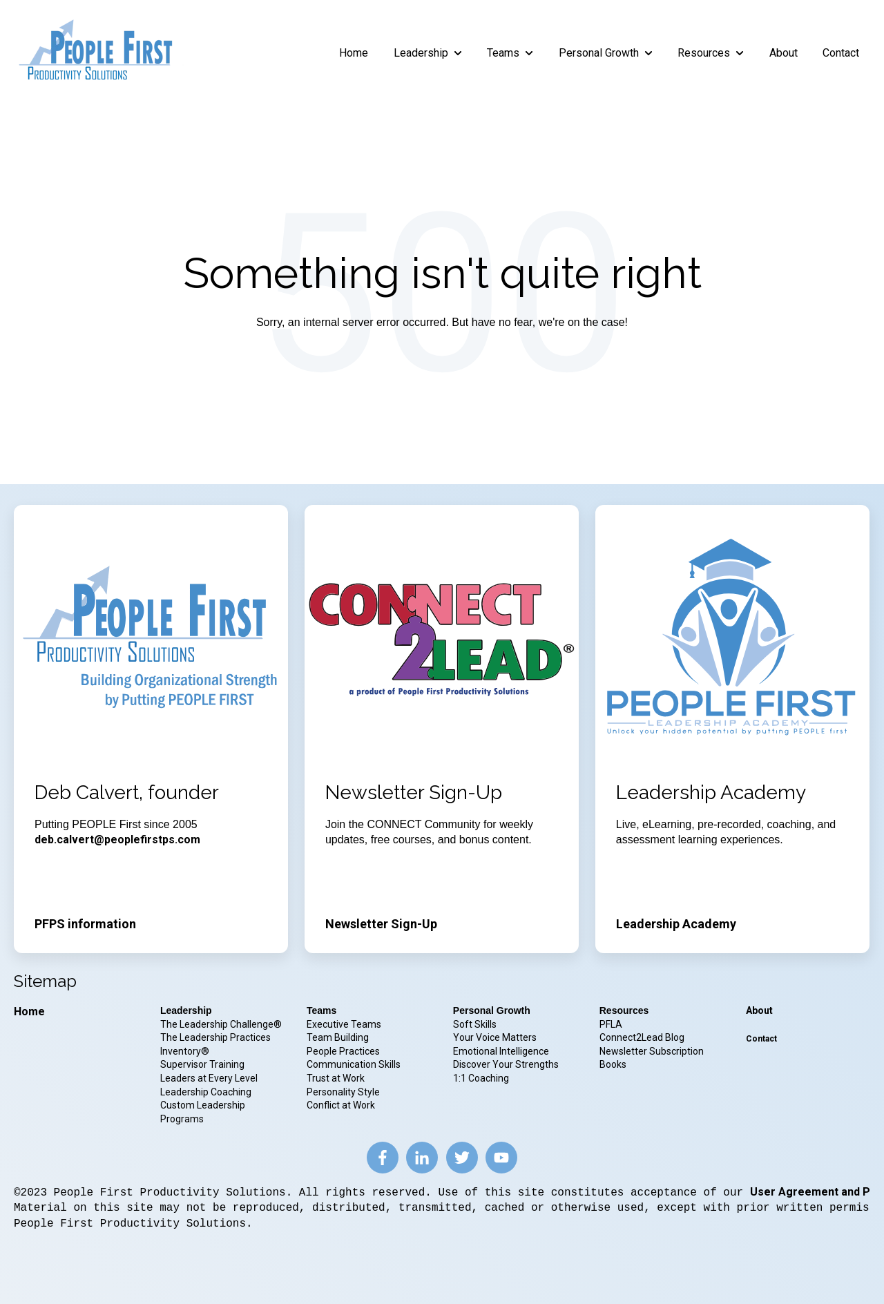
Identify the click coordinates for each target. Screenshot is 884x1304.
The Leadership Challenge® (221, 1024)
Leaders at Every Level (210, 1078)
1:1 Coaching (481, 1078)
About (783, 52)
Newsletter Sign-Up (381, 924)
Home (353, 52)
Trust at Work (337, 1078)
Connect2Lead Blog (641, 1037)
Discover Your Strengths (506, 1064)
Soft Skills (475, 1024)
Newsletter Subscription (651, 1051)
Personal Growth (599, 52)
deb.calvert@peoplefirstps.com (117, 839)
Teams (503, 52)
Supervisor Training (202, 1064)
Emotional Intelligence (501, 1051)
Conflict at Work (341, 1105)
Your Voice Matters (495, 1037)
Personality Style (344, 1091)
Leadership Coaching (206, 1091)
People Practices (344, 1051)
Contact (841, 52)
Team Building (338, 1037)
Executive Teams (344, 1024)
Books (612, 1064)
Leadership (421, 52)
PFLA (610, 1024)
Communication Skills (355, 1064)
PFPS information (85, 924)
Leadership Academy (676, 924)
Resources (704, 52)
